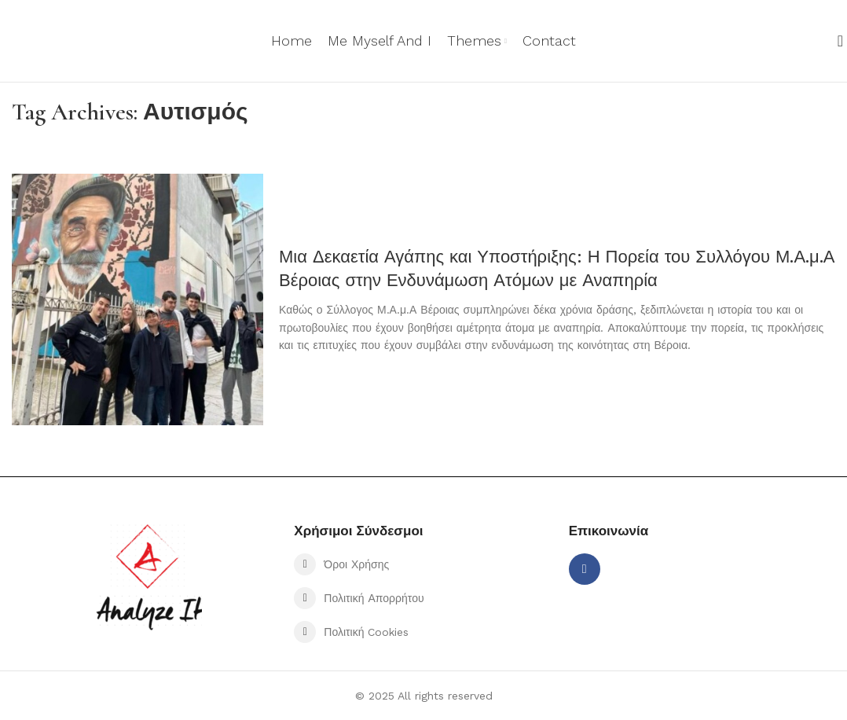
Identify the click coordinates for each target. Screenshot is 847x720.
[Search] (835, 41)
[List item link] (423, 564)
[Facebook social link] (584, 569)
